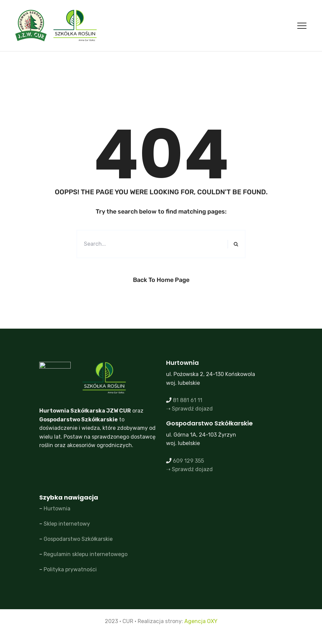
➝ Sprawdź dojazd (189, 408)
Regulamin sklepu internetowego (86, 554)
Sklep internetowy (67, 524)
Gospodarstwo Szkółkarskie (78, 539)
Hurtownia (57, 508)
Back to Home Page (161, 280)
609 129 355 (188, 461)
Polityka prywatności (70, 569)
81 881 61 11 (187, 400)
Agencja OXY (200, 621)
